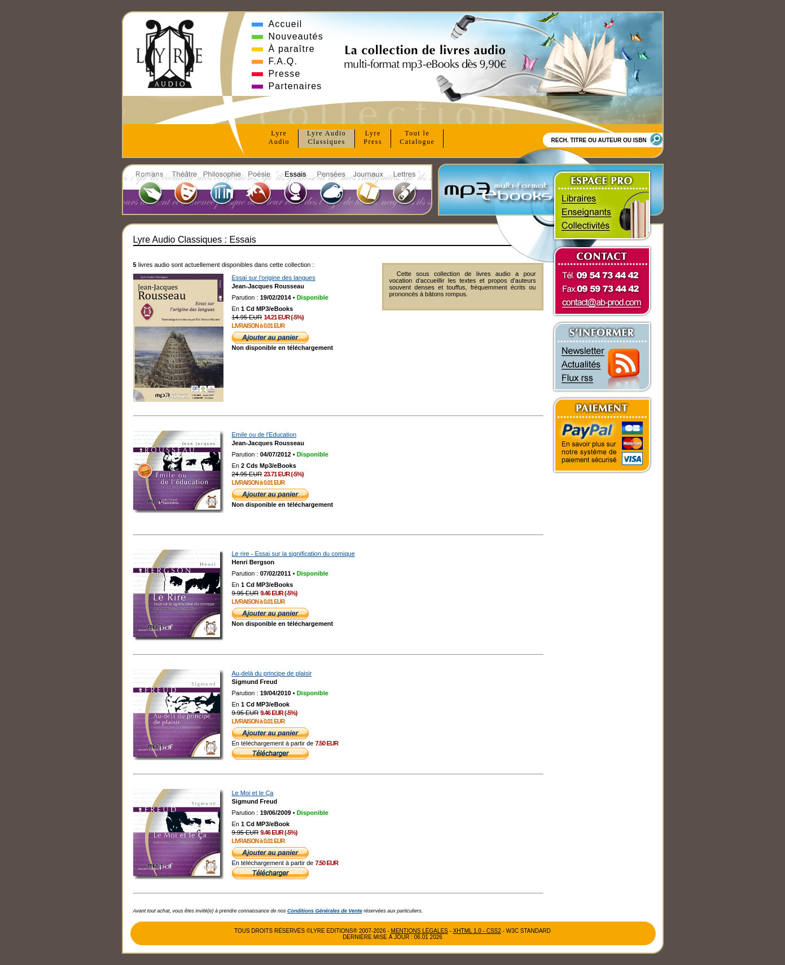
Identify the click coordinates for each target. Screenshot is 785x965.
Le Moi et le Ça (253, 792)
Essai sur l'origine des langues (273, 277)
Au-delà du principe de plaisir (272, 673)
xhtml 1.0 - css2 (477, 931)
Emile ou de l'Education (264, 434)
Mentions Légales (419, 931)
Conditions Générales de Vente (324, 911)
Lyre (279, 137)
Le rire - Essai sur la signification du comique (293, 553)
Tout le (417, 137)
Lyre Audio (326, 137)
